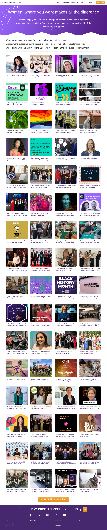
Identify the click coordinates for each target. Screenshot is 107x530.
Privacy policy (58, 520)
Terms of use (58, 523)
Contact (81, 523)
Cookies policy (58, 525)
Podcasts (32, 523)
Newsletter (33, 520)
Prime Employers (10, 523)
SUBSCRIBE (100, 2)
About (80, 520)
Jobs (7, 520)
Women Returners (10, 525)
